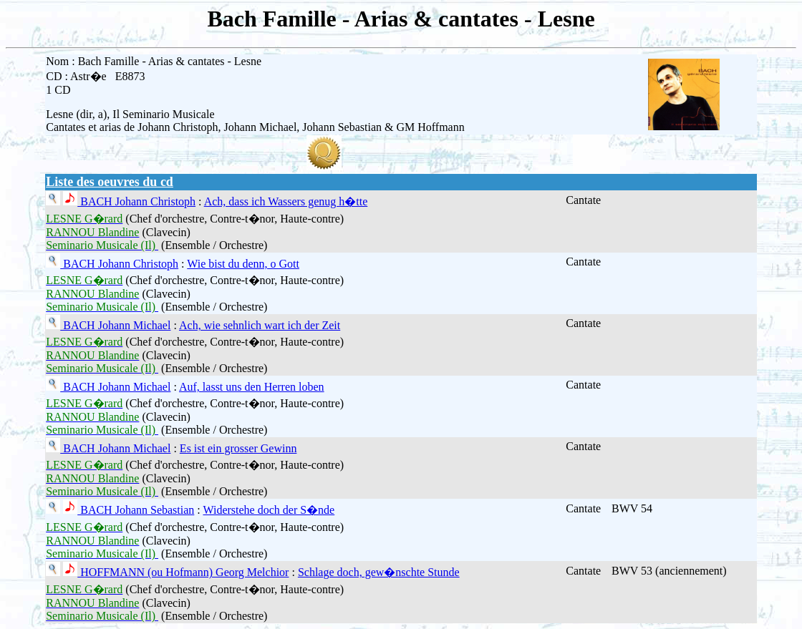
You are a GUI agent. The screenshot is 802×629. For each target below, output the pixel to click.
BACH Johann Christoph (136, 201)
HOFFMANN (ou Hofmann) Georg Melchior (183, 572)
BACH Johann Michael (115, 325)
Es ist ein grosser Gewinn (238, 448)
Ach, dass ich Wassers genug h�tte (286, 201)
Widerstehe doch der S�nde (268, 510)
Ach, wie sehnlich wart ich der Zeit (259, 325)
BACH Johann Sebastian (135, 510)
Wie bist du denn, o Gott (243, 264)
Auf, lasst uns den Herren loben (251, 387)
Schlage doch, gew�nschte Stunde (379, 572)
